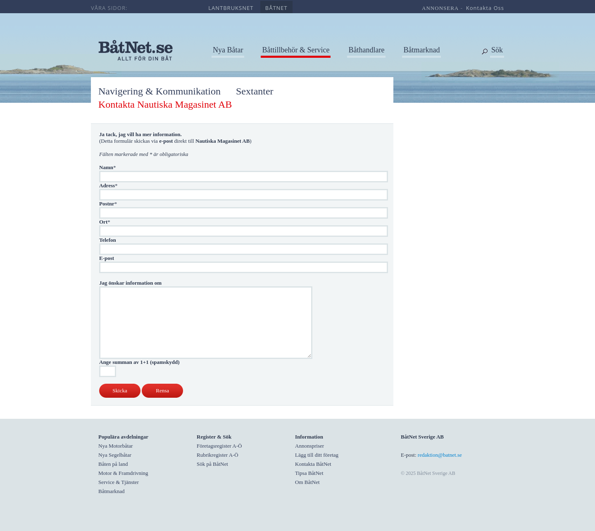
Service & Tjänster (118, 482)
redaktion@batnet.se (440, 455)
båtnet (276, 8)
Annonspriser (309, 446)
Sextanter (255, 91)
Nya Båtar (228, 50)
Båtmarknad (421, 50)
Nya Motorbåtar (115, 446)
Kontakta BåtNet (313, 464)
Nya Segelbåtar (114, 455)
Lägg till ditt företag (316, 455)
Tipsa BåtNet (309, 473)
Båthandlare (366, 50)
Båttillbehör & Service (295, 50)
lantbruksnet (230, 8)
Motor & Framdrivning (123, 473)
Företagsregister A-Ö (219, 446)
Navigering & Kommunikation (159, 91)
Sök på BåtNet (212, 464)
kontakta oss (485, 8)
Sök (497, 50)
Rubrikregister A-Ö (217, 455)
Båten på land (113, 464)
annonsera (440, 8)
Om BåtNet (307, 482)
